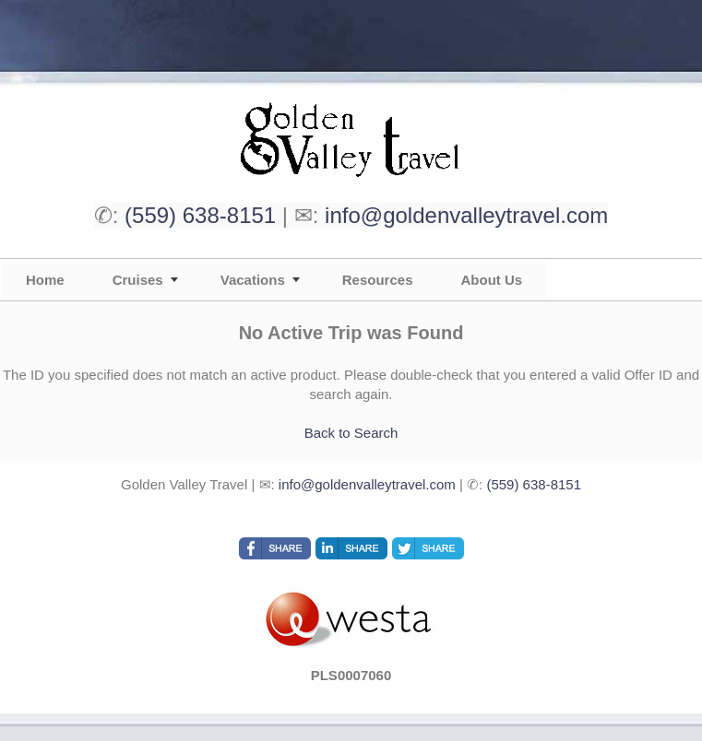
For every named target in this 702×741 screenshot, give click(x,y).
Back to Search (351, 433)
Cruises (138, 280)
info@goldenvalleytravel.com (466, 215)
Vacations (252, 280)
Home (45, 280)
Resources (377, 280)
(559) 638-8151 (200, 215)
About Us (491, 280)
